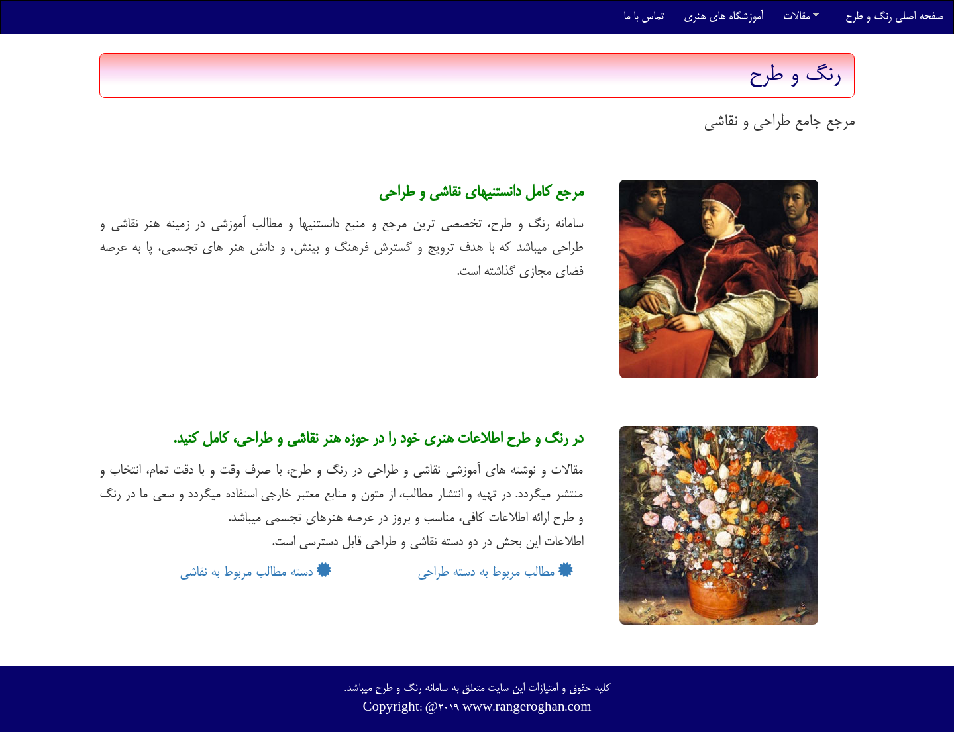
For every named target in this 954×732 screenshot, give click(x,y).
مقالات (801, 17)
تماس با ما (643, 17)
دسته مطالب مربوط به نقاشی (255, 572)
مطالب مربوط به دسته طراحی (495, 572)
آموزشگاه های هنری (723, 17)
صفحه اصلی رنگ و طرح (894, 17)
